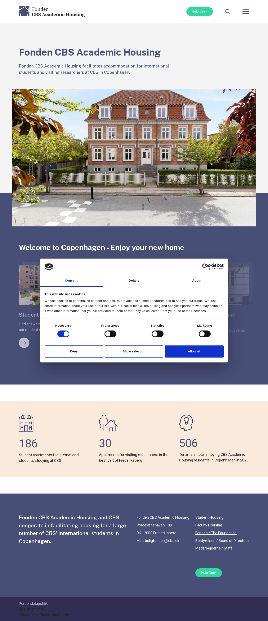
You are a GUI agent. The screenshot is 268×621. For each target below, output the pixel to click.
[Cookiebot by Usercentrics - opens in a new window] (205, 267)
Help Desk (199, 11)
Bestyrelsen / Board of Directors (222, 540)
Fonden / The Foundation (216, 533)
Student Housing (209, 517)
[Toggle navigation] (245, 11)
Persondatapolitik (33, 603)
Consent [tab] (71, 280)
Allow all (194, 351)
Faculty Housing (208, 525)
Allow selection (133, 351)
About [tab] (196, 280)
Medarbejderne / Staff (213, 548)
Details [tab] (134, 280)
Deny (74, 351)
